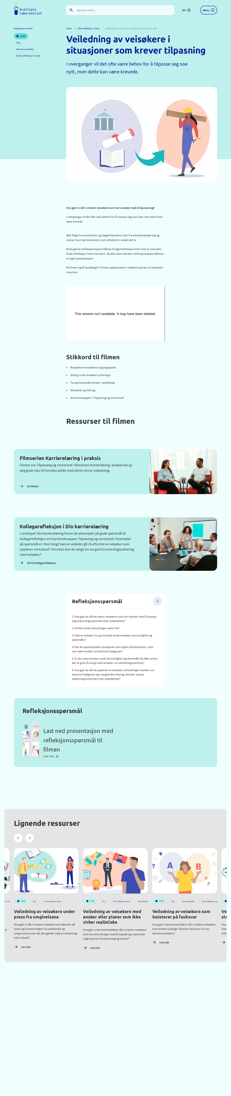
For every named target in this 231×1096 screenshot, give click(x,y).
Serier (69, 28)
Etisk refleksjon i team (88, 28)
